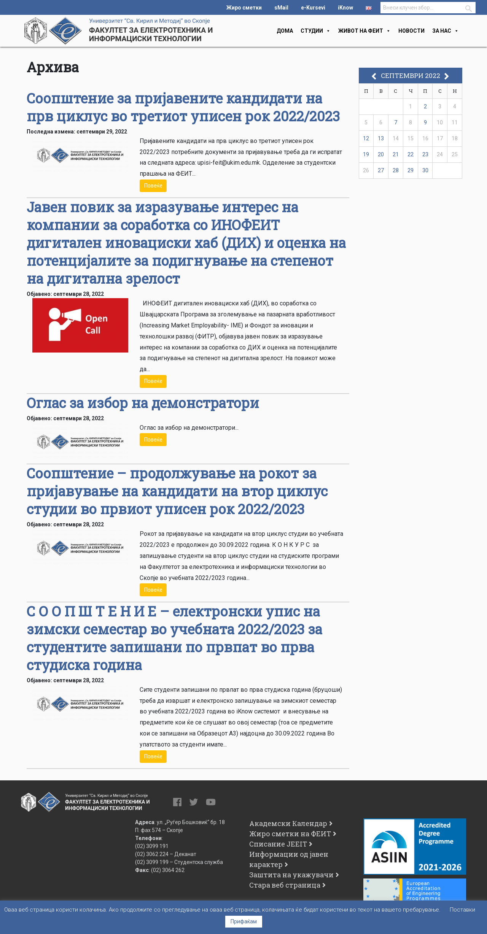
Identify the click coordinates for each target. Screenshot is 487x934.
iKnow (345, 8)
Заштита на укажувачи (291, 874)
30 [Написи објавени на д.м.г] (425, 170)
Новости (411, 31)
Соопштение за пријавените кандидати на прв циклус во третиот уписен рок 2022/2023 (183, 107)
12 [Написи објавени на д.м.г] (366, 138)
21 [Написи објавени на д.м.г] (396, 154)
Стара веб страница (284, 885)
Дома (285, 31)
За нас (445, 31)
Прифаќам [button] (244, 921)
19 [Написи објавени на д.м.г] (366, 154)
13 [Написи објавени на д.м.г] (381, 138)
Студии (316, 31)
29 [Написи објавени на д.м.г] (410, 170)
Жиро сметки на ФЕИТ (290, 833)
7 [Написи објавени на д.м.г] (395, 122)
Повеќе (153, 186)
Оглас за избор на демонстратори (143, 403)
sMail (281, 8)
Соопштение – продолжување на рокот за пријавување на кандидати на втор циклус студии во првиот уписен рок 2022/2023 (177, 491)
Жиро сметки (244, 8)
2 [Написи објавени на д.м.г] (425, 106)
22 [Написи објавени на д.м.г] (410, 154)
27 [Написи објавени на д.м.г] (381, 170)
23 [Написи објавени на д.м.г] (425, 154)
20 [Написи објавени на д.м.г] (381, 154)
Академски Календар (288, 823)
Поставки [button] (462, 909)
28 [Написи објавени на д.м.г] (396, 170)
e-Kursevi (313, 8)
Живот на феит (364, 31)
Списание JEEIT (278, 843)
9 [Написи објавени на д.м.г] (425, 122)
